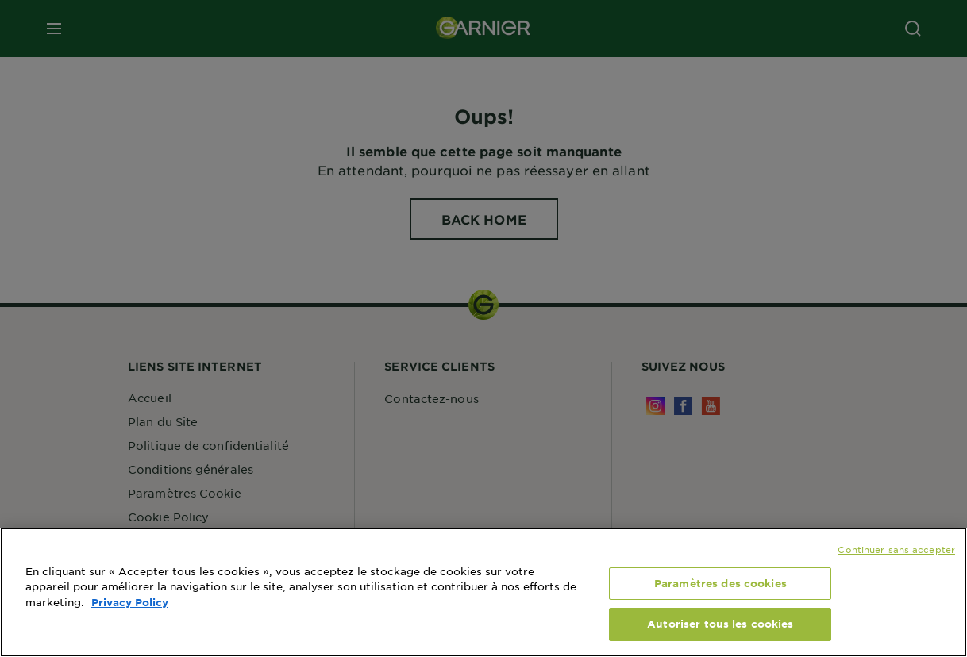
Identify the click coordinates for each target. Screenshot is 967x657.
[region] (483, 592)
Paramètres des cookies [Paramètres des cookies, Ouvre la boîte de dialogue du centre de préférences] (720, 583)
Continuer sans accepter (896, 549)
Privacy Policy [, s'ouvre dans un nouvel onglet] (129, 602)
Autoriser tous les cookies (720, 623)
